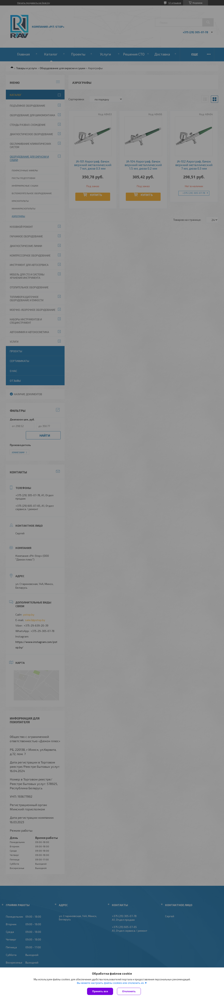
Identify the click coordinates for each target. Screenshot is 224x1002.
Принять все (100, 991)
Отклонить (129, 991)
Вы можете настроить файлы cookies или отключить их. (111, 982)
